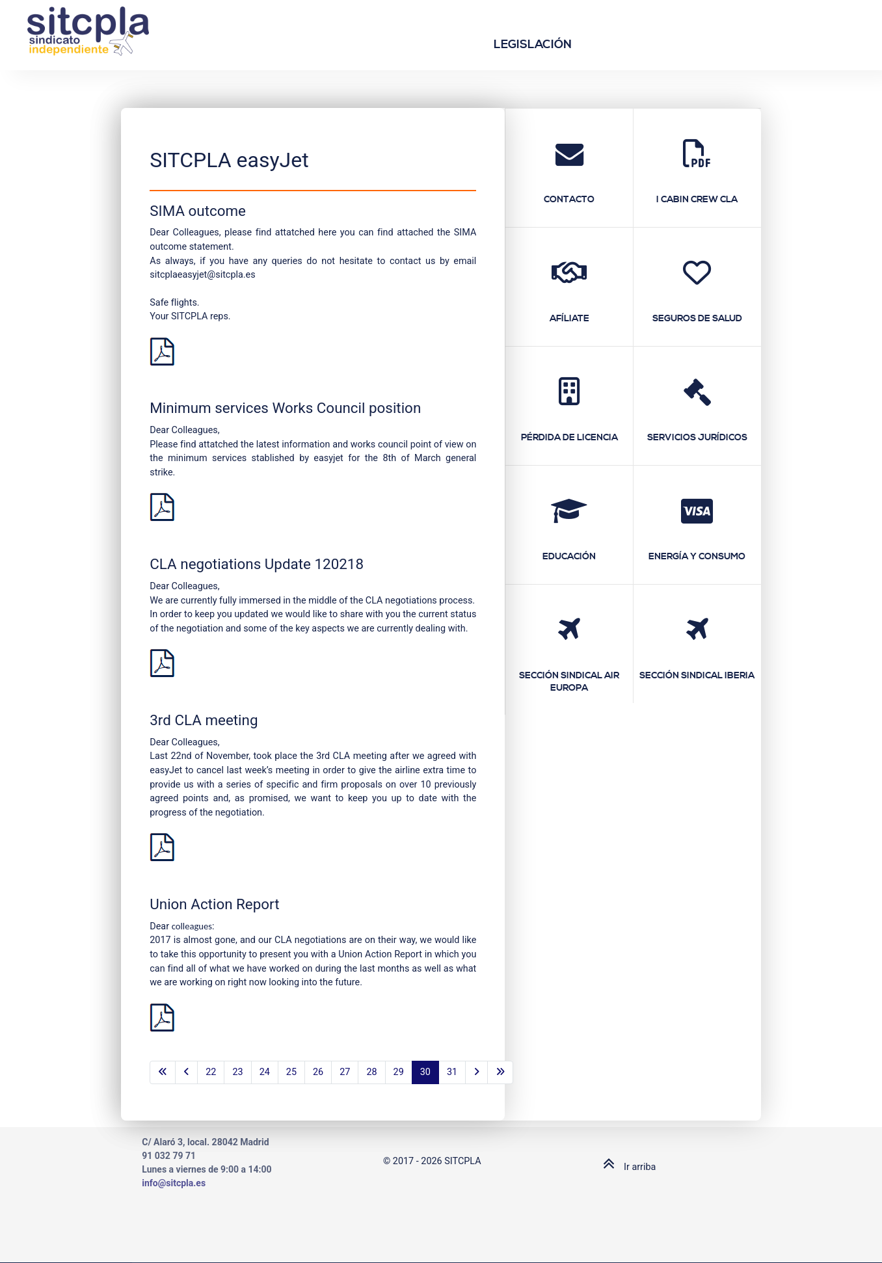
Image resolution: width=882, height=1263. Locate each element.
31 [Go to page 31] (452, 1072)
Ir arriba (626, 1167)
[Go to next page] (476, 1072)
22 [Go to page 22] (211, 1072)
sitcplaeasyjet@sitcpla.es (202, 274)
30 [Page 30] (425, 1072)
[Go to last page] (500, 1072)
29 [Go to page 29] (399, 1072)
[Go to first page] (163, 1072)
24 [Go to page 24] (265, 1072)
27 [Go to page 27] (345, 1072)
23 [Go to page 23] (237, 1072)
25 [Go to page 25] (291, 1072)
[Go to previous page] (186, 1072)
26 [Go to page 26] (318, 1072)
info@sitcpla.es (174, 1183)
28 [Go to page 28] (371, 1072)
